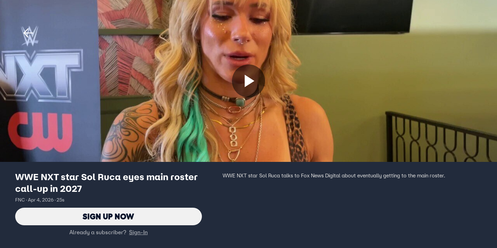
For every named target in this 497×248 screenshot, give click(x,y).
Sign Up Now (108, 216)
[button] (28, 33)
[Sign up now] (248, 80)
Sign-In (138, 232)
